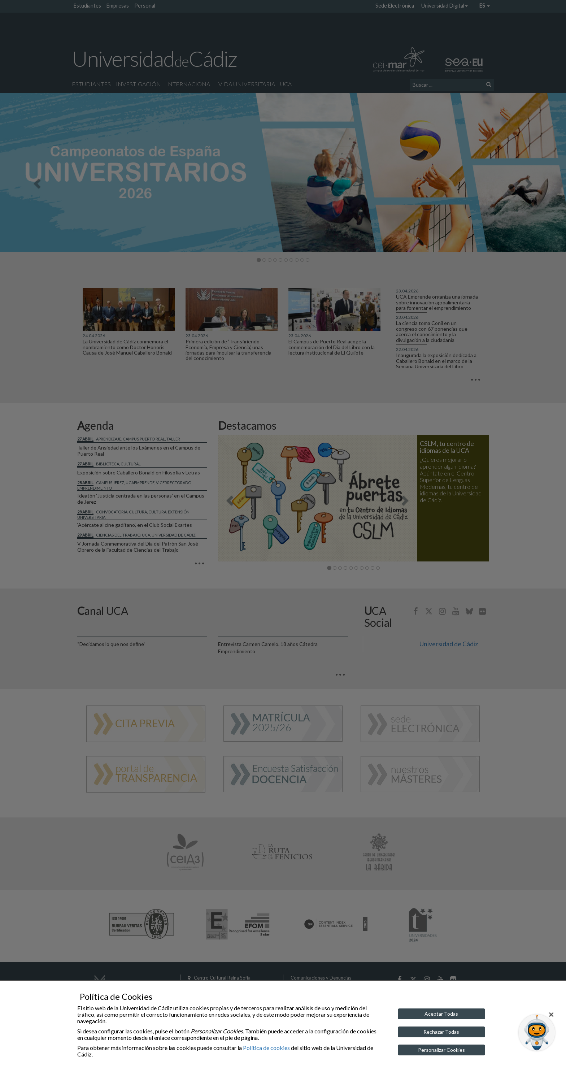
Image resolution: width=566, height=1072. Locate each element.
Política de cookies (266, 1047)
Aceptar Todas (441, 1014)
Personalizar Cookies (441, 1050)
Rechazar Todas (441, 1032)
